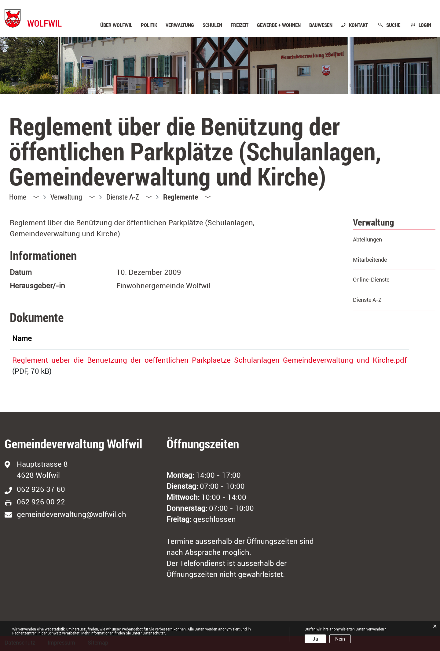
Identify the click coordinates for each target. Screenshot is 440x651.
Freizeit (239, 25)
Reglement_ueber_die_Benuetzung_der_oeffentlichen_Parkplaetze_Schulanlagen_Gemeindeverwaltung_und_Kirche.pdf (209, 360)
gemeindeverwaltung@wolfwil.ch (71, 514)
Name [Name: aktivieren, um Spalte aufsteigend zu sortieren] (22, 338)
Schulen (212, 25)
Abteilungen (367, 239)
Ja (315, 639)
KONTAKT (358, 25)
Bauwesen (320, 25)
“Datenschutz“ (153, 633)
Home (17, 197)
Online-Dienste (371, 279)
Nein (340, 639)
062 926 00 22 (41, 502)
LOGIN (425, 25)
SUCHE (393, 25)
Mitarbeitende (370, 259)
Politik (149, 25)
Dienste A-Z (367, 300)
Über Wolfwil (116, 25)
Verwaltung (180, 25)
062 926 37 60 (41, 489)
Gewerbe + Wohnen (279, 25)
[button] (72, 197)
